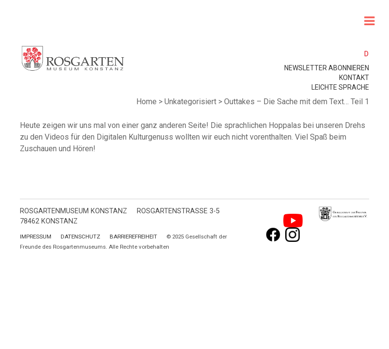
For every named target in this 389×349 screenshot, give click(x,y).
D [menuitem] (366, 54)
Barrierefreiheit (133, 236)
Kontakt (354, 77)
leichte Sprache (340, 87)
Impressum (35, 236)
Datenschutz (80, 236)
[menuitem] (362, 54)
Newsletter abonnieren (326, 68)
